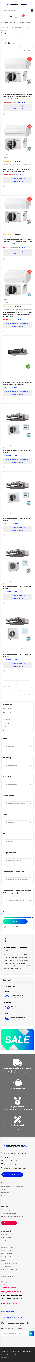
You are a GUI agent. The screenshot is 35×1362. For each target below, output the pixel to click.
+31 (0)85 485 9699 (12, 1317)
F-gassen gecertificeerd (9, 1269)
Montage (4, 1234)
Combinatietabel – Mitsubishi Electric (13, 1216)
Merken (5, 716)
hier (22, 966)
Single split (6, 447)
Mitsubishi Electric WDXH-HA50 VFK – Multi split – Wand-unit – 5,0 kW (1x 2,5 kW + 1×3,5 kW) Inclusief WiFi (17, 242)
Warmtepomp (7, 712)
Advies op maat (17, 1125)
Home (3, 22)
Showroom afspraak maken (12, 1174)
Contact (4, 1273)
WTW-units (6, 719)
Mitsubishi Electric (17, 92)
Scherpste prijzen (17, 1088)
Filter (15, 921)
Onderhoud (5, 1241)
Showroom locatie (7, 1247)
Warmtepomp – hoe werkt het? (11, 1210)
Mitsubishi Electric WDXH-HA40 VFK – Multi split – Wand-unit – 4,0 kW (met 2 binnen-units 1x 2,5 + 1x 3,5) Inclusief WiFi (17, 169)
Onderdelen (6, 723)
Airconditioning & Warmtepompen (12, 1186)
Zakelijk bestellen (7, 1257)
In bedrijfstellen (6, 1237)
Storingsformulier (9, 1303)
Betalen (3, 1260)
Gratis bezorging (6, 1253)
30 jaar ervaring (6, 1266)
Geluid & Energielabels (8, 1213)
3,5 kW (6, 154)
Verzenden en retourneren (9, 1263)
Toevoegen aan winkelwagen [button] (4, 114)
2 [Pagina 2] (9, 682)
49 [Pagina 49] (9, 686)
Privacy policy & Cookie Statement (11, 1355)
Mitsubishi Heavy (16, 377)
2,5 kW (6, 87)
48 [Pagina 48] (4, 686)
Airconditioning (7, 92)
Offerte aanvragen (9, 1223)
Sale (29, 92)
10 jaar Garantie (17, 1107)
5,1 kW (6, 576)
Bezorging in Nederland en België (17, 1068)
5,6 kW (6, 644)
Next (14, 686)
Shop (3, 1189)
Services (5, 727)
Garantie (4, 1244)
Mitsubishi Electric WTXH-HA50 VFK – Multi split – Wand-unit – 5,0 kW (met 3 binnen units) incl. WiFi (17, 314)
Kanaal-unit (15, 445)
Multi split (25, 92)
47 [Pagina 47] (28, 682)
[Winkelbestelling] (19, 46)
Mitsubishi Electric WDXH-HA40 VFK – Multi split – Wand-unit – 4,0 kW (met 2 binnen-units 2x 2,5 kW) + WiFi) (17, 97)
